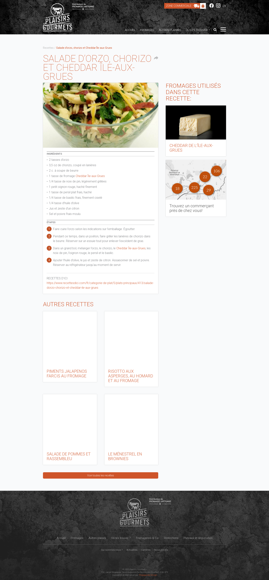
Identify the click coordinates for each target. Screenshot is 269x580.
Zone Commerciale (183, 6)
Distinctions (171, 538)
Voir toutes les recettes (100, 475)
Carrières (146, 549)
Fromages (147, 30)
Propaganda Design (148, 575)
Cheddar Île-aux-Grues (90, 176)
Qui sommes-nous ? (112, 549)
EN (224, 5)
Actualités (131, 549)
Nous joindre (161, 549)
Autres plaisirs (170, 30)
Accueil (130, 30)
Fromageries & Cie (147, 538)
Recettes (48, 47)
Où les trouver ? (198, 30)
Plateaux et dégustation (198, 538)
